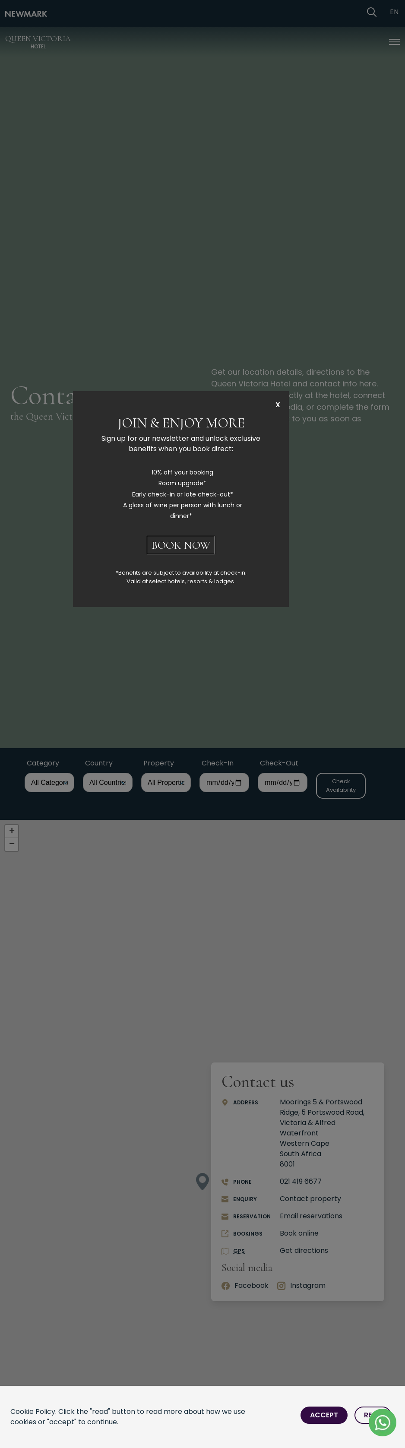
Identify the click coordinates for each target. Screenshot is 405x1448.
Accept (324, 1415)
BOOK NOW (181, 545)
